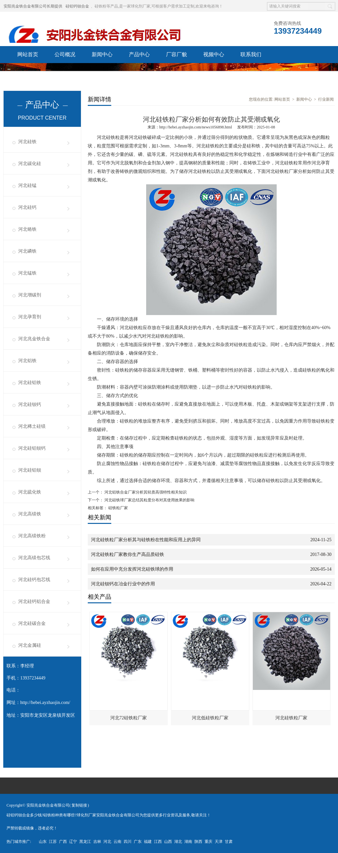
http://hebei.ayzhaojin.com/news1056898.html (195, 127)
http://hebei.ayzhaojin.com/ (45, 702)
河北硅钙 (27, 207)
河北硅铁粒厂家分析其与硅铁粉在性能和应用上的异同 (146, 539)
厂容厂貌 (176, 54)
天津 (219, 841)
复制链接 (79, 805)
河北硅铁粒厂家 (291, 717)
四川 (127, 841)
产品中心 (139, 54)
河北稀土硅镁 (32, 426)
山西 (168, 841)
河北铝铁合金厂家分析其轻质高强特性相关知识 (145, 492)
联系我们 (250, 54)
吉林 (97, 841)
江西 (158, 841)
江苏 (53, 841)
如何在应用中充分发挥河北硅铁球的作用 (132, 569)
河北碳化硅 (29, 163)
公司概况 (64, 54)
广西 (63, 841)
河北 (107, 841)
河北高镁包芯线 (34, 557)
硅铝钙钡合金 (77, 6)
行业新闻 (326, 99)
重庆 (208, 841)
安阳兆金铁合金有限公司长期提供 (33, 6)
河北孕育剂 (29, 316)
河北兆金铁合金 (34, 338)
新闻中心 (102, 54)
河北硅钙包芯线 (34, 579)
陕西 (198, 841)
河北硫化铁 (29, 492)
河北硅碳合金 (32, 623)
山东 (43, 841)
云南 (117, 841)
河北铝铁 (27, 360)
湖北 (178, 841)
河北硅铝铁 (29, 382)
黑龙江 (85, 841)
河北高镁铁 (29, 513)
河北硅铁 (27, 141)
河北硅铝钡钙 (32, 448)
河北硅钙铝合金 (34, 601)
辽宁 (73, 841)
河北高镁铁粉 (32, 535)
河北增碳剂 (29, 295)
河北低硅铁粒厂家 (210, 717)
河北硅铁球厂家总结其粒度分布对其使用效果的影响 (148, 500)
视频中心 (213, 54)
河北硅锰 (27, 185)
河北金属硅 (29, 645)
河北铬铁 (27, 229)
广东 (138, 841)
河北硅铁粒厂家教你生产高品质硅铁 (127, 554)
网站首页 (27, 54)
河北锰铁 (27, 273)
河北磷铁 (27, 251)
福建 (148, 841)
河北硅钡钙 (29, 404)
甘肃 (229, 841)
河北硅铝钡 (29, 470)
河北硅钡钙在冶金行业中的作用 (123, 583)
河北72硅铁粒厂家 (128, 717)
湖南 (188, 841)
